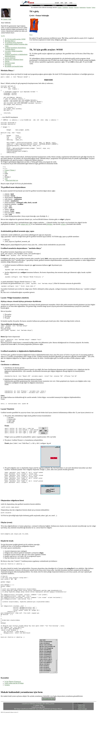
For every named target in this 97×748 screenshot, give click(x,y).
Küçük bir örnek (10, 63)
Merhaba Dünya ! (10, 41)
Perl (6, 185)
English (60, 7)
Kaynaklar (8, 64)
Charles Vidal (7, 19)
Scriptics (7, 718)
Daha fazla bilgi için (12, 193)
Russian (88, 7)
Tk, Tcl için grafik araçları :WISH (15, 39)
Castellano (65, 7)
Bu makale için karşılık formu (14, 66)
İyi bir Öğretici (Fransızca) (13, 715)
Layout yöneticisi (10, 58)
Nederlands (82, 7)
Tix (17, 237)
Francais (76, 7)
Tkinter (12, 183)
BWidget (49, 237)
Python (7, 183)
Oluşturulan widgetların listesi (14, 59)
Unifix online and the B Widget (14, 717)
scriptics (63, 237)
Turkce (93, 7)
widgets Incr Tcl (26, 237)
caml (6, 192)
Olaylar (7, 61)
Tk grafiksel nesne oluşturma (13, 42)
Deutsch (71, 7)
